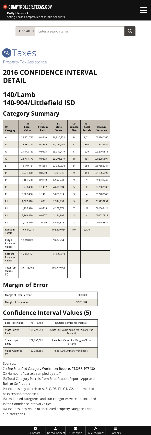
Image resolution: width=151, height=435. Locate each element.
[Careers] (116, 430)
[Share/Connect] (55, 430)
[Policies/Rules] (96, 430)
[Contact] (35, 430)
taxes (19, 52)
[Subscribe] (75, 430)
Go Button (129, 31)
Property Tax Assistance (25, 62)
